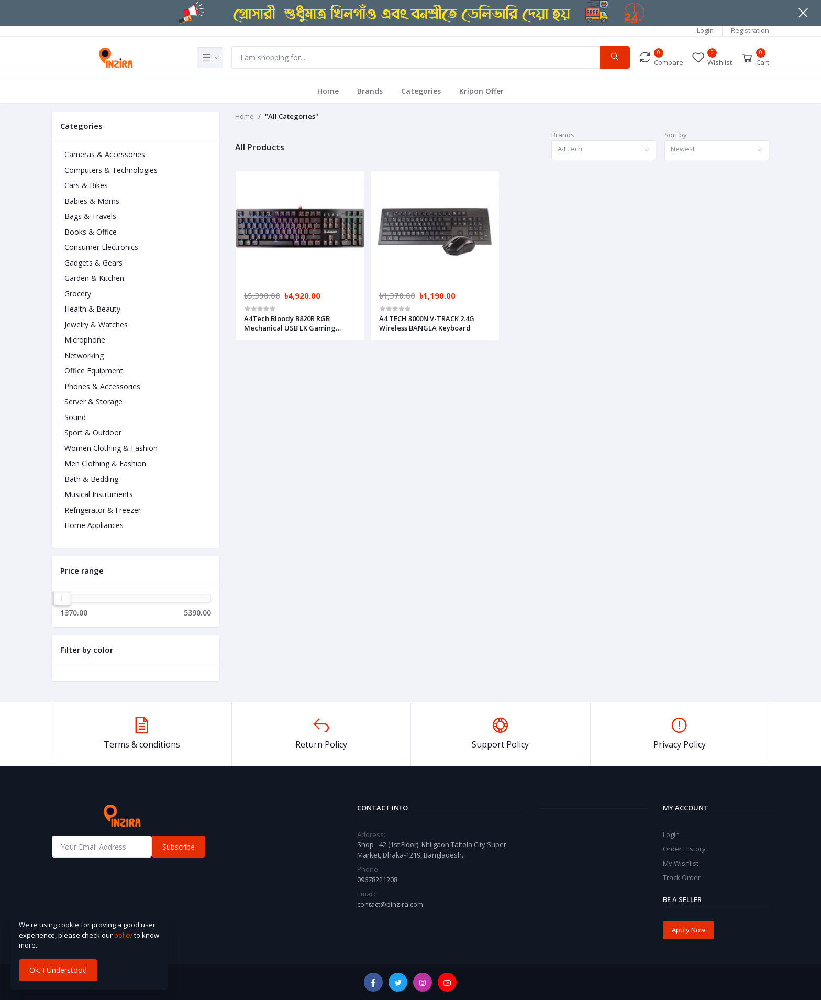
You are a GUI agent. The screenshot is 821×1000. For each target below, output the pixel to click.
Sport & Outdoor (92, 432)
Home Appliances (94, 525)
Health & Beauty (92, 309)
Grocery (77, 294)
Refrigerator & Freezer (102, 510)
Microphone (84, 340)
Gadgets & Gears (93, 263)
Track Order (682, 877)
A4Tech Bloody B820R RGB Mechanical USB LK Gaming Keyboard (290, 323)
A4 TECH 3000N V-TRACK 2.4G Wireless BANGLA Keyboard (426, 323)
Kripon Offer (481, 91)
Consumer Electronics (101, 247)
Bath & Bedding (91, 479)
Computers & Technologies (111, 170)
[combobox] (603, 150)
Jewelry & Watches (96, 324)
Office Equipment (93, 371)
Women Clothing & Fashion (111, 448)
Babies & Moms (91, 201)
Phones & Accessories (102, 386)
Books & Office (90, 232)
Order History (684, 848)
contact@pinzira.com (390, 904)
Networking (84, 355)
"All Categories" (291, 116)
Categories (421, 91)
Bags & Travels (90, 216)
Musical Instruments (98, 494)
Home (328, 91)
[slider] (62, 598)
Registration (750, 30)
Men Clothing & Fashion (105, 463)
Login (705, 30)
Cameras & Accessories (104, 154)
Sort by (675, 134)
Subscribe (178, 847)
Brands (370, 91)
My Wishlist (680, 863)
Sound (75, 417)
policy (123, 935)
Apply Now (688, 930)
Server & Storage (93, 401)
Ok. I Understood (58, 970)
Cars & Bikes (86, 185)
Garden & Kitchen (94, 278)
